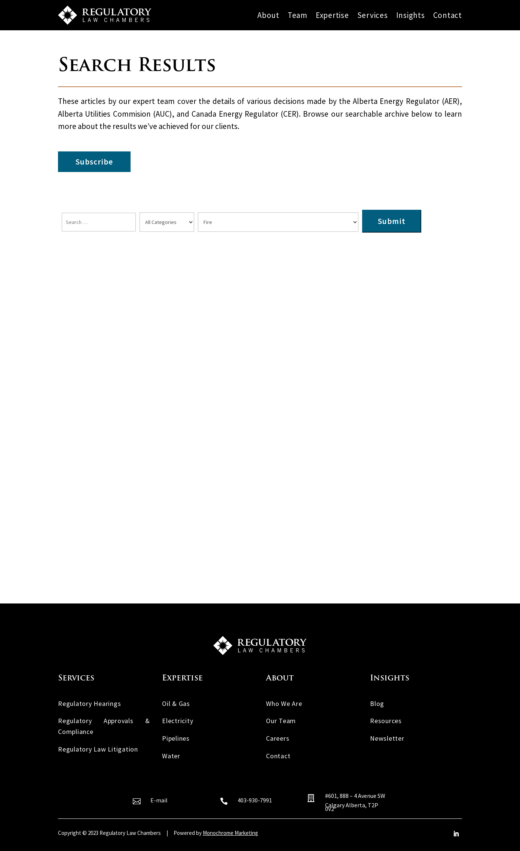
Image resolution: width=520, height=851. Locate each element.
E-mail (159, 800)
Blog (377, 703)
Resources (386, 720)
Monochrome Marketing (230, 832)
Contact (447, 15)
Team (298, 15)
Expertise (332, 15)
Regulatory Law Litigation (98, 749)
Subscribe (94, 162)
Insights (410, 15)
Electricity (177, 720)
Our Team (281, 720)
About (268, 15)
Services (372, 15)
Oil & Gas (176, 703)
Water (171, 756)
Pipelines (176, 738)
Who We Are (284, 703)
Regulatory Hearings (89, 703)
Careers (277, 738)
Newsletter (387, 738)
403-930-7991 (255, 800)
